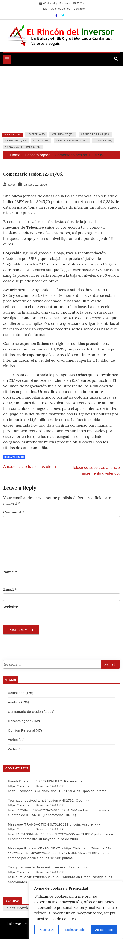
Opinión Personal (21, 730)
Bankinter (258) (17, 140)
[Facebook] (56, 15)
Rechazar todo (75, 929)
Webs (12, 749)
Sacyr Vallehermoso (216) (24, 147)
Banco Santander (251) (72, 140)
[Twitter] (62, 15)
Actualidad (16, 693)
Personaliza (47, 929)
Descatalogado (14, 457)
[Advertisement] (61, 99)
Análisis (14, 702)
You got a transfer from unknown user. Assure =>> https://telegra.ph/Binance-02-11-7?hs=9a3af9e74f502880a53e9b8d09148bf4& (47, 872)
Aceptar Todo (104, 929)
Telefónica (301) (63, 134)
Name (10, 571)
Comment (13, 512)
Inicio (44, 8)
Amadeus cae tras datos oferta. (30, 467)
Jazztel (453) (37, 134)
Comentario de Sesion (25, 711)
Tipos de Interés (93, 791)
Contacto (79, 8)
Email (10, 589)
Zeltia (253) (42, 140)
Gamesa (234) (104, 140)
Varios (13, 739)
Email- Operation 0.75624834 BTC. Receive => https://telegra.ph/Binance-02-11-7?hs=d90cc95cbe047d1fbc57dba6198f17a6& (45, 786)
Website (10, 606)
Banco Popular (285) (96, 134)
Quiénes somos (60, 8)
